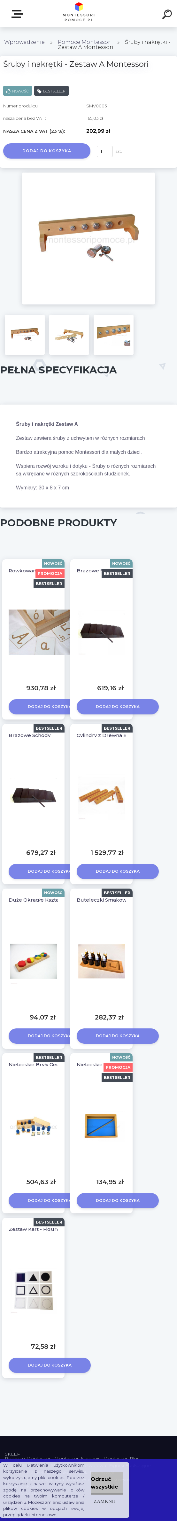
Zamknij (105, 1501)
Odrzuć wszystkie (104, 1483)
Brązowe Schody (29, 735)
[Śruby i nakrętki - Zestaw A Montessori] (88, 175)
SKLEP (18, 14)
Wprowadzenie (24, 42)
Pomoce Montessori (85, 42)
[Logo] (79, 13)
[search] (168, 15)
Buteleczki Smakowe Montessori (118, 900)
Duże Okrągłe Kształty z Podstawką (53, 900)
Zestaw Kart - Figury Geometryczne (53, 1229)
